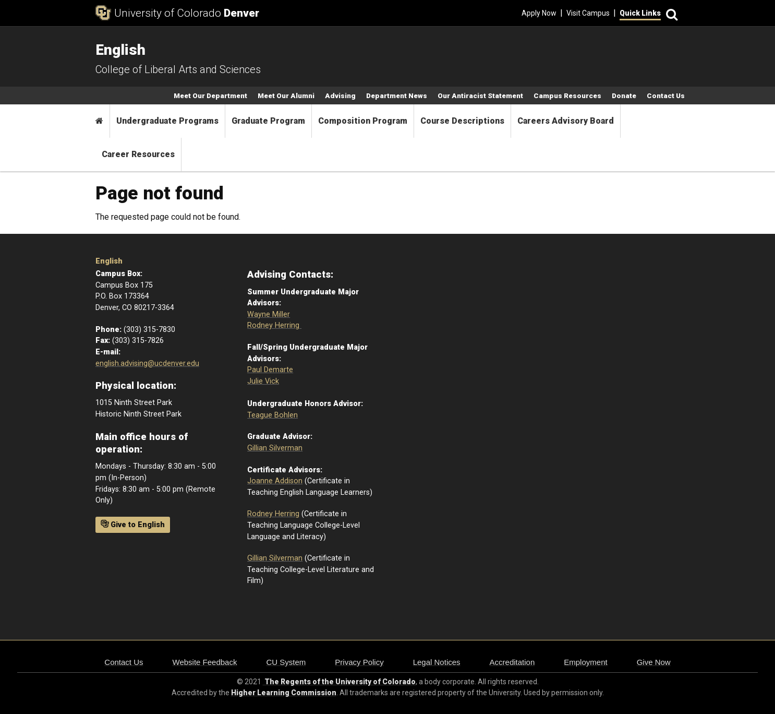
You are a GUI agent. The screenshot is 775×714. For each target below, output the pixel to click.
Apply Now (539, 13)
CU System (286, 662)
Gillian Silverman (274, 448)
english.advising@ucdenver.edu (147, 363)
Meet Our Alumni (286, 95)
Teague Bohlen (272, 415)
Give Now (654, 662)
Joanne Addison (274, 481)
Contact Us (666, 95)
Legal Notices (437, 662)
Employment (585, 662)
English (109, 261)
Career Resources (138, 154)
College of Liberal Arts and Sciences (178, 69)
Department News (396, 95)
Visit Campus (588, 13)
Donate (624, 95)
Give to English (133, 524)
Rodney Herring (274, 325)
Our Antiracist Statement (480, 95)
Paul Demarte (270, 369)
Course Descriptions (462, 121)
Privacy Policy (359, 662)
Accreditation (512, 662)
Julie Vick (263, 381)
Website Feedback (205, 662)
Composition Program (362, 121)
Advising (340, 95)
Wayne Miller (268, 314)
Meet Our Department (210, 95)
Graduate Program (268, 121)
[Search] (670, 13)
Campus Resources (567, 95)
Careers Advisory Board (565, 121)
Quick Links (640, 13)
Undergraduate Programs (167, 121)
